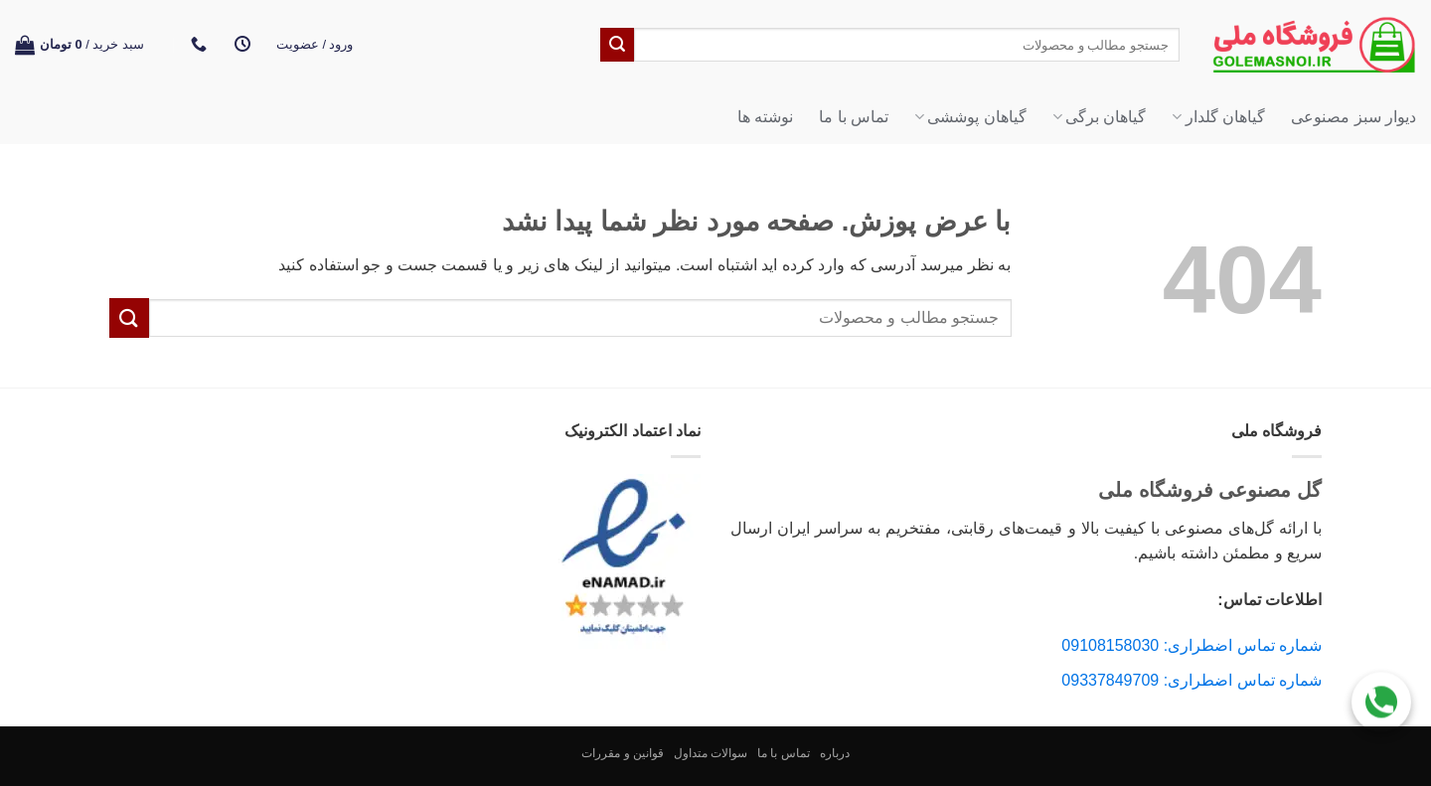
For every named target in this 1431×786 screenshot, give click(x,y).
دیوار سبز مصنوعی (1353, 116)
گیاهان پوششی (970, 116)
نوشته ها (765, 116)
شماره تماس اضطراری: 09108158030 (1191, 645)
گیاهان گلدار (1218, 116)
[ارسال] (617, 45)
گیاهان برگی (1099, 116)
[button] (315, 45)
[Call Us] (1381, 698)
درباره (835, 753)
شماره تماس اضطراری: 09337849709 (1191, 680)
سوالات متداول (710, 753)
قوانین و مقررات (622, 753)
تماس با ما (853, 116)
